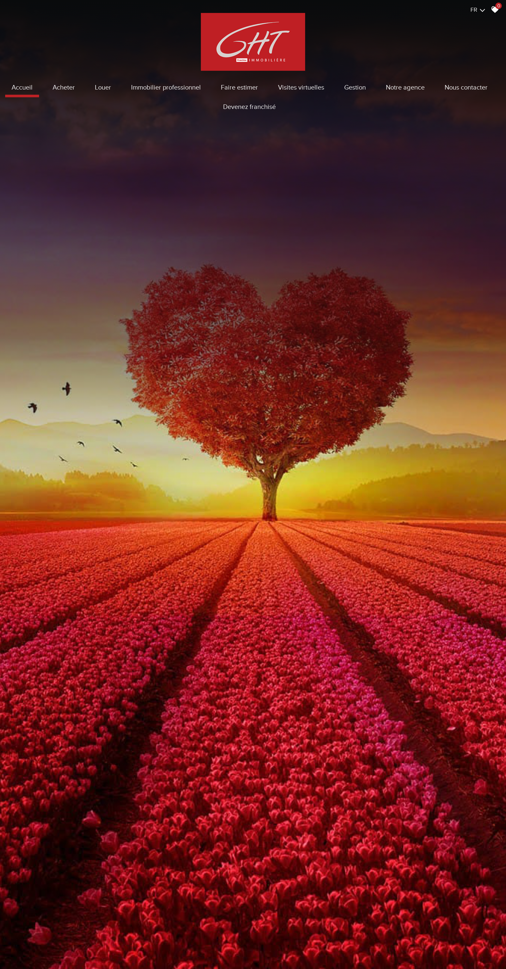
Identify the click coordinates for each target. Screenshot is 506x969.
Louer (103, 87)
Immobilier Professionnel (166, 87)
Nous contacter (466, 87)
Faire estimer (239, 87)
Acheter (64, 87)
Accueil (22, 87)
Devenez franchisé (249, 106)
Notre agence (405, 87)
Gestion (355, 87)
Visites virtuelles (301, 87)
